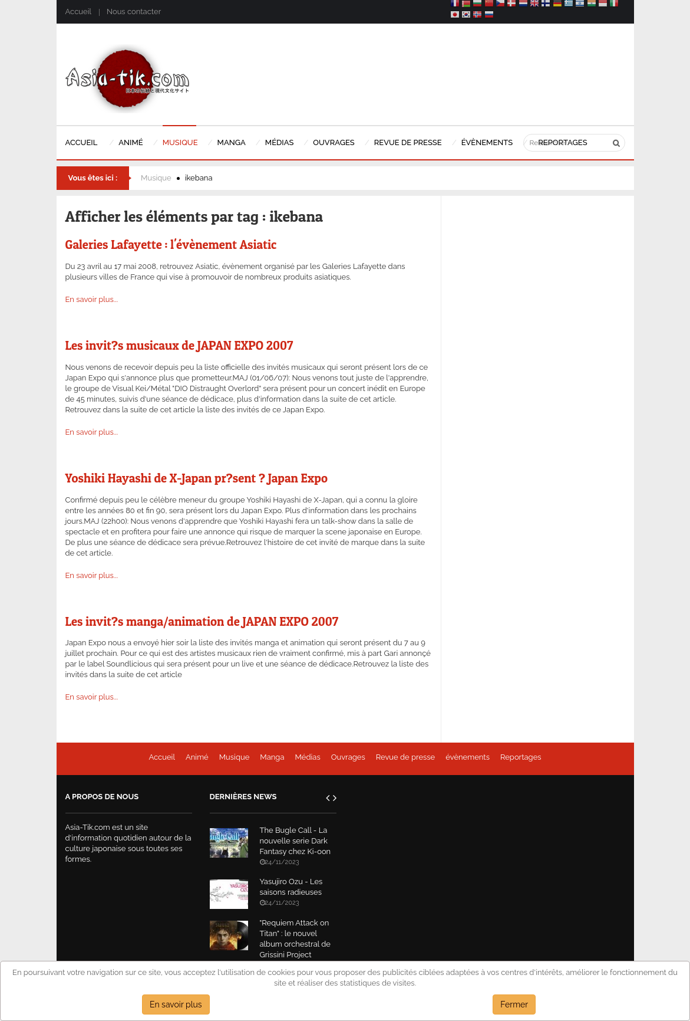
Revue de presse (405, 757)
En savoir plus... (91, 299)
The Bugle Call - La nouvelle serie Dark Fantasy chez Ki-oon (295, 841)
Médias (307, 757)
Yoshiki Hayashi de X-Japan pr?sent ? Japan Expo (196, 478)
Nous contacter (134, 11)
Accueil (78, 11)
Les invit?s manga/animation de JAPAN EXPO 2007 (202, 621)
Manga (272, 757)
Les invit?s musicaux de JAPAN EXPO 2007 (179, 345)
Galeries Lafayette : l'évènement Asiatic (171, 244)
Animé (197, 757)
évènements (467, 757)
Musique (156, 177)
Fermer (514, 1004)
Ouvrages (348, 757)
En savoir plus (176, 1004)
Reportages (521, 757)
